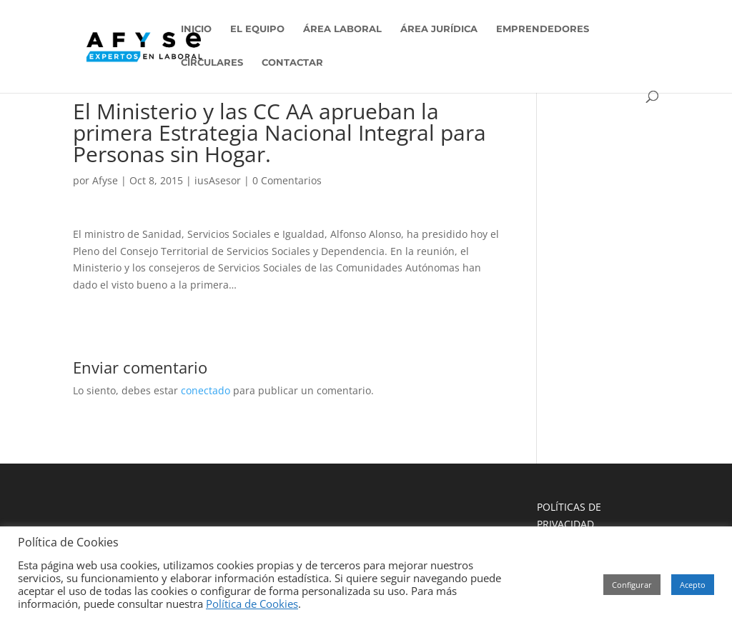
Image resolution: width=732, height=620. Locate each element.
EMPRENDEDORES (542, 29)
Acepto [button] (693, 584)
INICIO (196, 29)
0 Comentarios (287, 180)
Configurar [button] (632, 584)
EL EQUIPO (257, 29)
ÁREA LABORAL (342, 29)
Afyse (105, 180)
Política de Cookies (252, 603)
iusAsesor (217, 180)
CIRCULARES (212, 62)
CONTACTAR (292, 62)
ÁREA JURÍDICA (439, 29)
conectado (205, 390)
